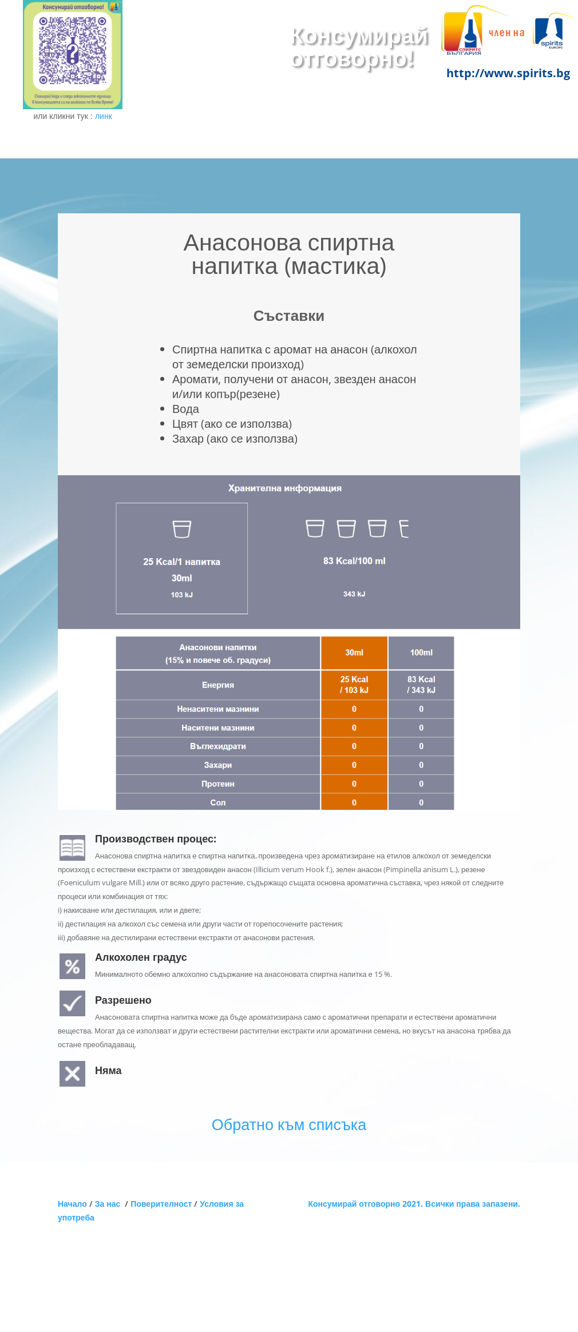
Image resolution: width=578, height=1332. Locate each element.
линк (103, 115)
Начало (72, 1203)
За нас (110, 1203)
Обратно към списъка (289, 1124)
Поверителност (161, 1203)
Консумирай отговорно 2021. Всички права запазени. (414, 1203)
